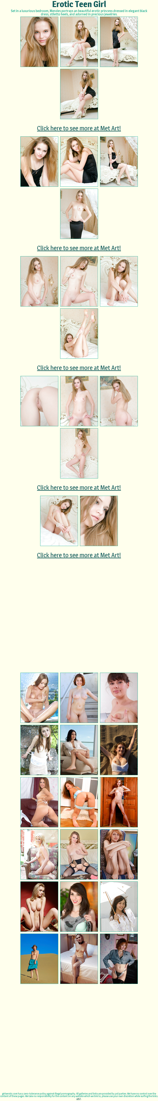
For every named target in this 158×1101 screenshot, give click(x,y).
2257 (78, 1098)
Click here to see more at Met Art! (79, 128)
